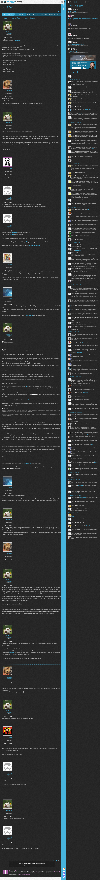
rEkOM (74, 24)
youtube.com (85, 76)
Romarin (10, 776)
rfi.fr (96, 102)
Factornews (8, 14)
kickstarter (13, 235)
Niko (11, 171)
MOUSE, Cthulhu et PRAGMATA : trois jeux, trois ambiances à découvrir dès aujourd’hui (83, 19)
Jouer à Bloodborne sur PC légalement (78, 44)
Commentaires (77, 6)
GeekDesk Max (16, 43)
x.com (87, 87)
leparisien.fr (82, 500)
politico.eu (82, 113)
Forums (74, 31)
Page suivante (60, 11)
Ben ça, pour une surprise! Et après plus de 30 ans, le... (80, 12)
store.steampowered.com (78, 447)
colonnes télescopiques (33, 248)
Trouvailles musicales (74, 51)
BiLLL (74, 8)
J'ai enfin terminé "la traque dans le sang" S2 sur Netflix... (80, 38)
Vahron (74, 41)
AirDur (74, 15)
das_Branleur (9, 34)
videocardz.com (83, 255)
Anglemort (75, 48)
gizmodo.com (76, 517)
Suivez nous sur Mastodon (66, 874)
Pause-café (20, 14)
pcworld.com (81, 507)
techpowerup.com (86, 351)
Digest (90, 2)
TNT (26, 245)
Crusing (10, 301)
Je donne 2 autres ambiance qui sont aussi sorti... (79, 21)
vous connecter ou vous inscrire (34, 868)
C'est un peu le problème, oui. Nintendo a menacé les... (80, 45)
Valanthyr (10, 267)
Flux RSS (66, 869)
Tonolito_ (75, 33)
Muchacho (9, 93)
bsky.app (85, 380)
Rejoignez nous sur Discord (66, 872)
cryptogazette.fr (84, 512)
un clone (10, 237)
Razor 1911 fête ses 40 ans (76, 27)
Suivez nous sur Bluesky (66, 877)
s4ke (11, 228)
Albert (10, 740)
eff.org (75, 154)
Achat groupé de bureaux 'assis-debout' (18, 17)
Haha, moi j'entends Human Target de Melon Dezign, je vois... (81, 28)
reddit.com (80, 454)
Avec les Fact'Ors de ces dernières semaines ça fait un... (80, 52)
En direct (76, 2)
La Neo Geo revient (74, 11)
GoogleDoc (10, 655)
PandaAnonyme (8, 199)
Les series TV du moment (75, 36)
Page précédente (54, 11)
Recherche (58, 2)
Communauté (65, 432)
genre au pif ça (28, 318)
